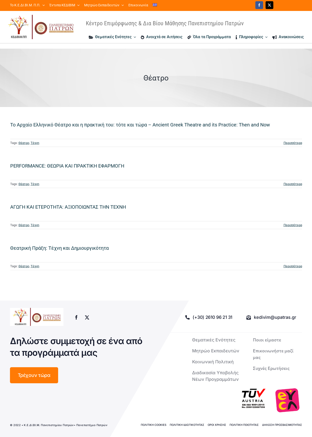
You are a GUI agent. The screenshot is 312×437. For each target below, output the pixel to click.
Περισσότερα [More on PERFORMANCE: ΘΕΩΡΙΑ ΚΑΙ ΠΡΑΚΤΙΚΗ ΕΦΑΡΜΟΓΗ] (293, 184)
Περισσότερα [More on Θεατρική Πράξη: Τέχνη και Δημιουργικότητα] (293, 266)
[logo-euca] (287, 400)
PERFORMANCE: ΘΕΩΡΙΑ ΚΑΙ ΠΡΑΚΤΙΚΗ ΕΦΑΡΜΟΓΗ (67, 166)
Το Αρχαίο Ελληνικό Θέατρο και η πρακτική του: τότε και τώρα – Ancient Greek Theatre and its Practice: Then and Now (140, 125)
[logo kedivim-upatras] (40, 27)
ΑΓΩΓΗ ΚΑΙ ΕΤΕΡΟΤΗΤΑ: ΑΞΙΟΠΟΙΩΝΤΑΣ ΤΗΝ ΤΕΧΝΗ (68, 207)
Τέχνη (35, 143)
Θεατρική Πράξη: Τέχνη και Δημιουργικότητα (59, 248)
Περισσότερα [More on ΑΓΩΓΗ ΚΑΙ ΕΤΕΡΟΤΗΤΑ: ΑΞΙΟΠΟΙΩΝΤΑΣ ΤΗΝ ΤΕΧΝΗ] (293, 225)
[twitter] (269, 5)
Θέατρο (23, 143)
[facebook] (259, 5)
